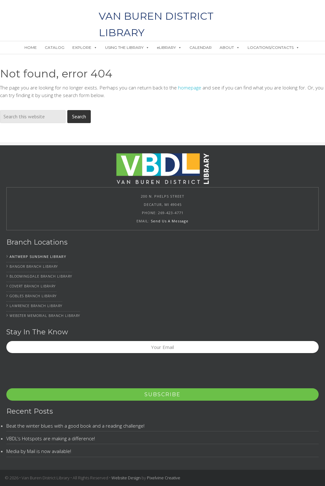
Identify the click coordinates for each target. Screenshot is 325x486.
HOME (30, 47)
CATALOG (54, 47)
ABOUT (230, 47)
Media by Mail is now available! (38, 451)
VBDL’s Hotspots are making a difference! (50, 438)
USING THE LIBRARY (127, 47)
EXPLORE (84, 47)
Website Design (126, 478)
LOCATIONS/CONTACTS (273, 47)
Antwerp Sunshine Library (38, 256)
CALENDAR (200, 47)
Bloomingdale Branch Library (41, 276)
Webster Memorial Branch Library (45, 315)
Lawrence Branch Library (36, 305)
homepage (189, 87)
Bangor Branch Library (34, 266)
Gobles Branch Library (33, 295)
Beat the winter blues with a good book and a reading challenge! (75, 426)
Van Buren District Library (49, 16)
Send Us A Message (170, 221)
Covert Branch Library (33, 286)
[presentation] (54, 372)
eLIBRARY (169, 47)
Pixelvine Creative (163, 478)
